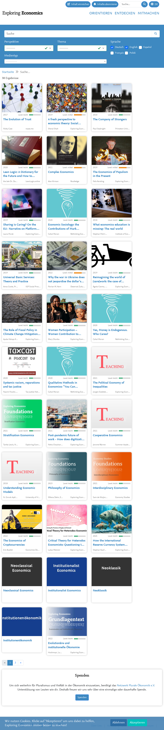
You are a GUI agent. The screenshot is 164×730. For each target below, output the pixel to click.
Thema (61, 41)
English (134, 47)
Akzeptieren (137, 722)
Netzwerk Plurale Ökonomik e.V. (136, 685)
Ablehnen (118, 722)
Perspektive (11, 41)
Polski (133, 53)
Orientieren (100, 13)
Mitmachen (148, 13)
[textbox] (55, 61)
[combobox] (55, 61)
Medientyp (11, 55)
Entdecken (125, 13)
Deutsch (119, 47)
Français (119, 53)
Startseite (8, 72)
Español (147, 47)
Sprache (116, 41)
